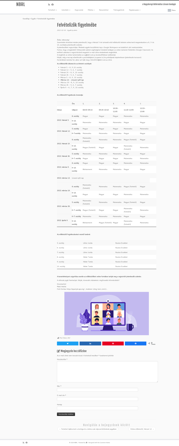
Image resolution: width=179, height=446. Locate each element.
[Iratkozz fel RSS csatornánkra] (49, 4)
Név (59, 386)
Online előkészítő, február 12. (142, 429)
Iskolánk (65, 10)
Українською (134, 10)
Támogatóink (118, 10)
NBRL (20, 4)
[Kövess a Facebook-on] (53, 4)
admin (75, 30)
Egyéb (33, 19)
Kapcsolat (79, 10)
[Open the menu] (169, 10)
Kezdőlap (26, 19)
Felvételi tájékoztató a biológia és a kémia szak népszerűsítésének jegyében (87, 429)
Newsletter (104, 10)
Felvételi (52, 10)
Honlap (59, 404)
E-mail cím (61, 395)
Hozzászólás (62, 359)
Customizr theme (105, 442)
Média (91, 10)
